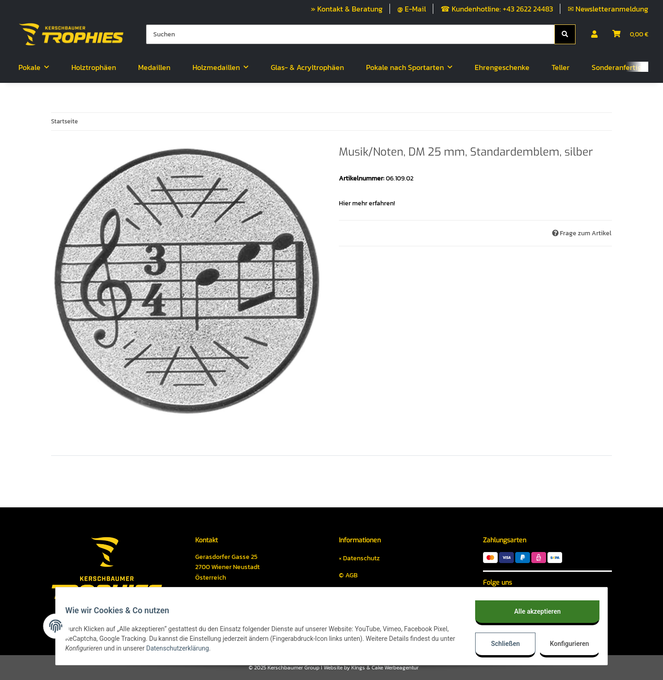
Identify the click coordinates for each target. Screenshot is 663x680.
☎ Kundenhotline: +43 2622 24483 (497, 8)
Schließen (500, 643)
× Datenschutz (359, 558)
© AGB (348, 575)
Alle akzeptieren (532, 611)
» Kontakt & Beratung (347, 8)
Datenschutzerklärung (208, 648)
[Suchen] (350, 34)
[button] (594, 34)
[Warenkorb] (630, 34)
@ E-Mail (411, 8)
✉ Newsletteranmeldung (608, 8)
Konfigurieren (565, 643)
